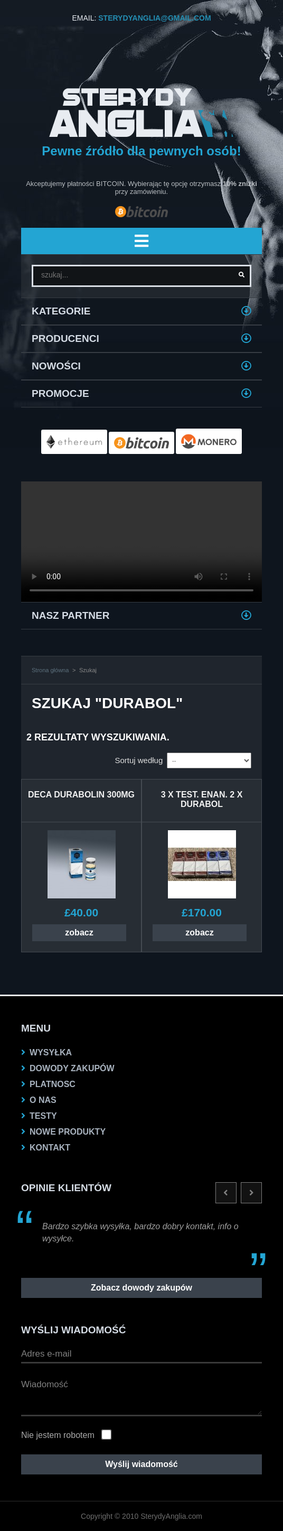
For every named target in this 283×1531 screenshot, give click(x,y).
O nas (43, 1100)
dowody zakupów (72, 1068)
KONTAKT (50, 1147)
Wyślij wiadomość (141, 1464)
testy (43, 1115)
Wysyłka (51, 1052)
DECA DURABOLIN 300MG (81, 794)
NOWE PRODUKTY (68, 1131)
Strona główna (50, 670)
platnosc (53, 1084)
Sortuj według (139, 760)
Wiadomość (141, 1395)
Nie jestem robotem (58, 1435)
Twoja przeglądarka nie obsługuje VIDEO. (141, 541)
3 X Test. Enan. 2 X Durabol (202, 799)
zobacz (79, 932)
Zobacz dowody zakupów (141, 1287)
